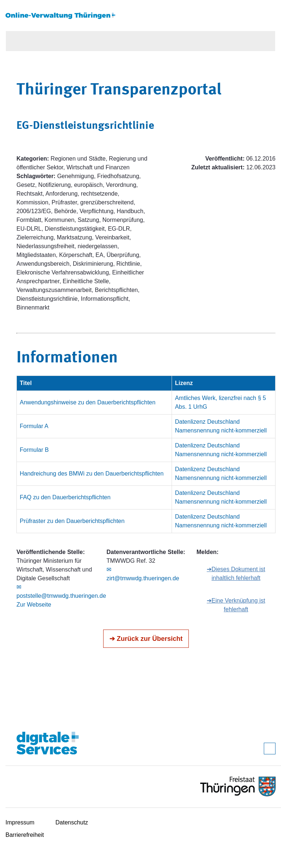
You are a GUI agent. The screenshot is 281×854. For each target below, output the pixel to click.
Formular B (34, 450)
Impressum (19, 822)
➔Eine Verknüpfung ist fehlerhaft (236, 604)
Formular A (34, 426)
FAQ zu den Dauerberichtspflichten (65, 497)
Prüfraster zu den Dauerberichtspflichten (72, 521)
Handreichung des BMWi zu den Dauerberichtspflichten (92, 473)
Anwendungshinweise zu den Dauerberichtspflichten (88, 402)
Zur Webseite (33, 604)
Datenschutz (72, 822)
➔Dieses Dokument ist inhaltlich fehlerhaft (236, 573)
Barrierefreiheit (24, 835)
